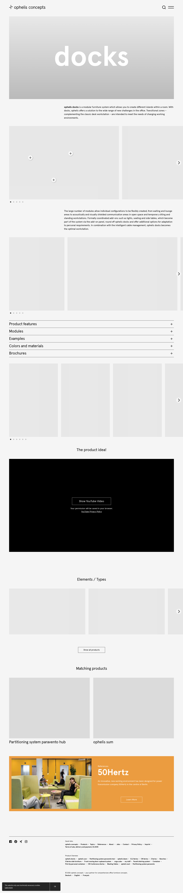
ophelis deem (122, 859)
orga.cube (118, 861)
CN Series (144, 859)
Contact (126, 844)
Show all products (91, 650)
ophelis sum (82, 859)
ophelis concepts (71, 844)
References (102, 844)
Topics (92, 844)
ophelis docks (70, 859)
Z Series (154, 859)
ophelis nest (125, 864)
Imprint (148, 844)
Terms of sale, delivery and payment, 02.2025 (81, 847)
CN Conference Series (96, 864)
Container (156, 861)
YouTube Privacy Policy (91, 512)
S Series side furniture (73, 861)
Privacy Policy (137, 844)
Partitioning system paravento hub (102, 859)
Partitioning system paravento (144, 864)
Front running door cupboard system (98, 861)
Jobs (118, 844)
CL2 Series (134, 859)
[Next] (178, 162)
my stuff (127, 861)
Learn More (131, 800)
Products (84, 844)
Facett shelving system (141, 861)
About (111, 844)
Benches (163, 859)
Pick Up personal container (75, 864)
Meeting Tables (112, 864)
